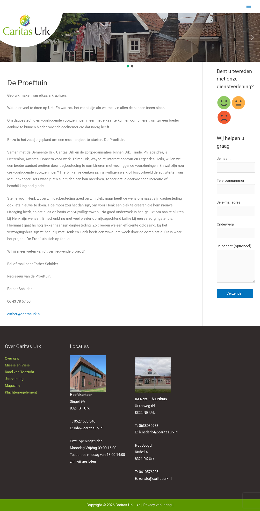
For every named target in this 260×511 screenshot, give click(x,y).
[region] (130, 40)
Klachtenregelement (21, 392)
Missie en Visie (17, 365)
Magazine (12, 385)
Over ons (12, 358)
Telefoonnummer (236, 186)
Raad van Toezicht (19, 372)
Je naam (236, 164)
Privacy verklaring (157, 505)
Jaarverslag (14, 379)
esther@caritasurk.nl (24, 314)
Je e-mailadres (236, 208)
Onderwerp (236, 230)
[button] (7, 37)
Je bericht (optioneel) (236, 264)
